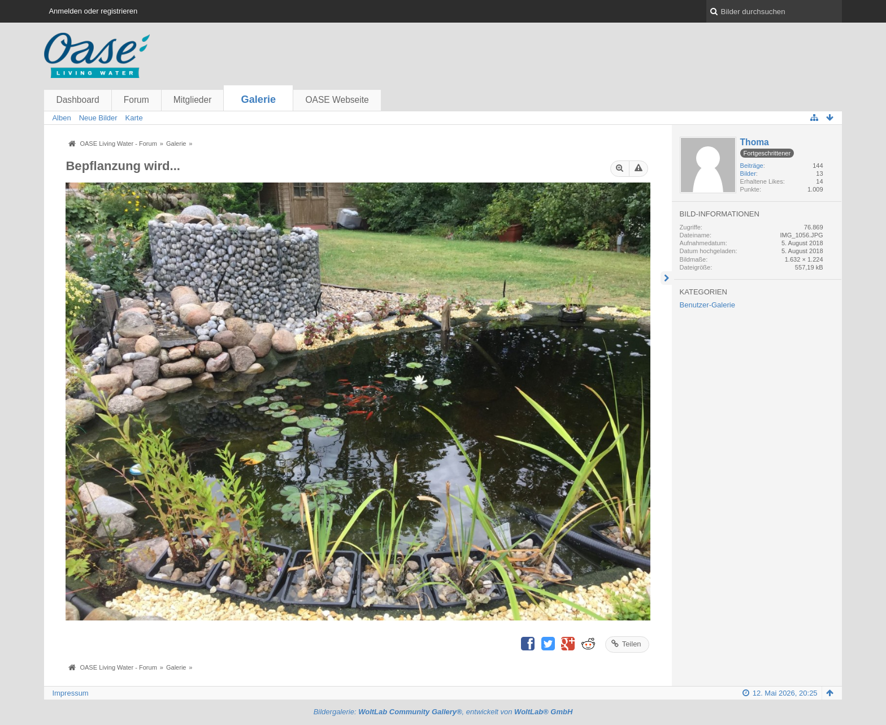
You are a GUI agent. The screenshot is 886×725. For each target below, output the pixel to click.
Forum (136, 100)
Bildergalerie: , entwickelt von (443, 711)
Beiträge (751, 165)
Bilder (748, 173)
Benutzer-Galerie (707, 305)
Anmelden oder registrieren (93, 11)
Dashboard (77, 100)
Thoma (754, 142)
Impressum (70, 693)
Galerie (258, 99)
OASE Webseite (336, 100)
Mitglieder (192, 100)
